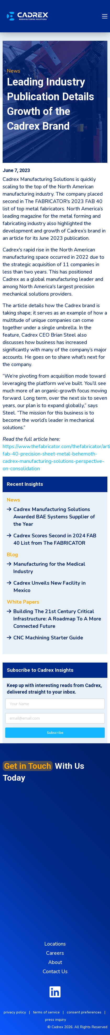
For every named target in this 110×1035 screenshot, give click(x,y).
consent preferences (84, 1012)
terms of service (46, 1012)
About (55, 962)
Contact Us (55, 971)
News (13, 71)
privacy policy (15, 1012)
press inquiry (55, 1019)
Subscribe (55, 732)
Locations (55, 944)
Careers (55, 953)
